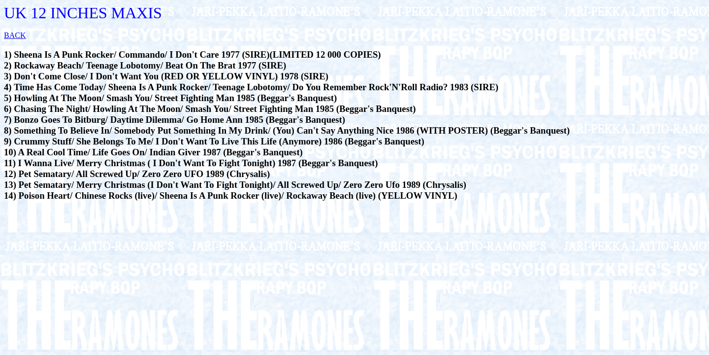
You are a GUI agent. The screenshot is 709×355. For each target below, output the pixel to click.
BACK (15, 35)
